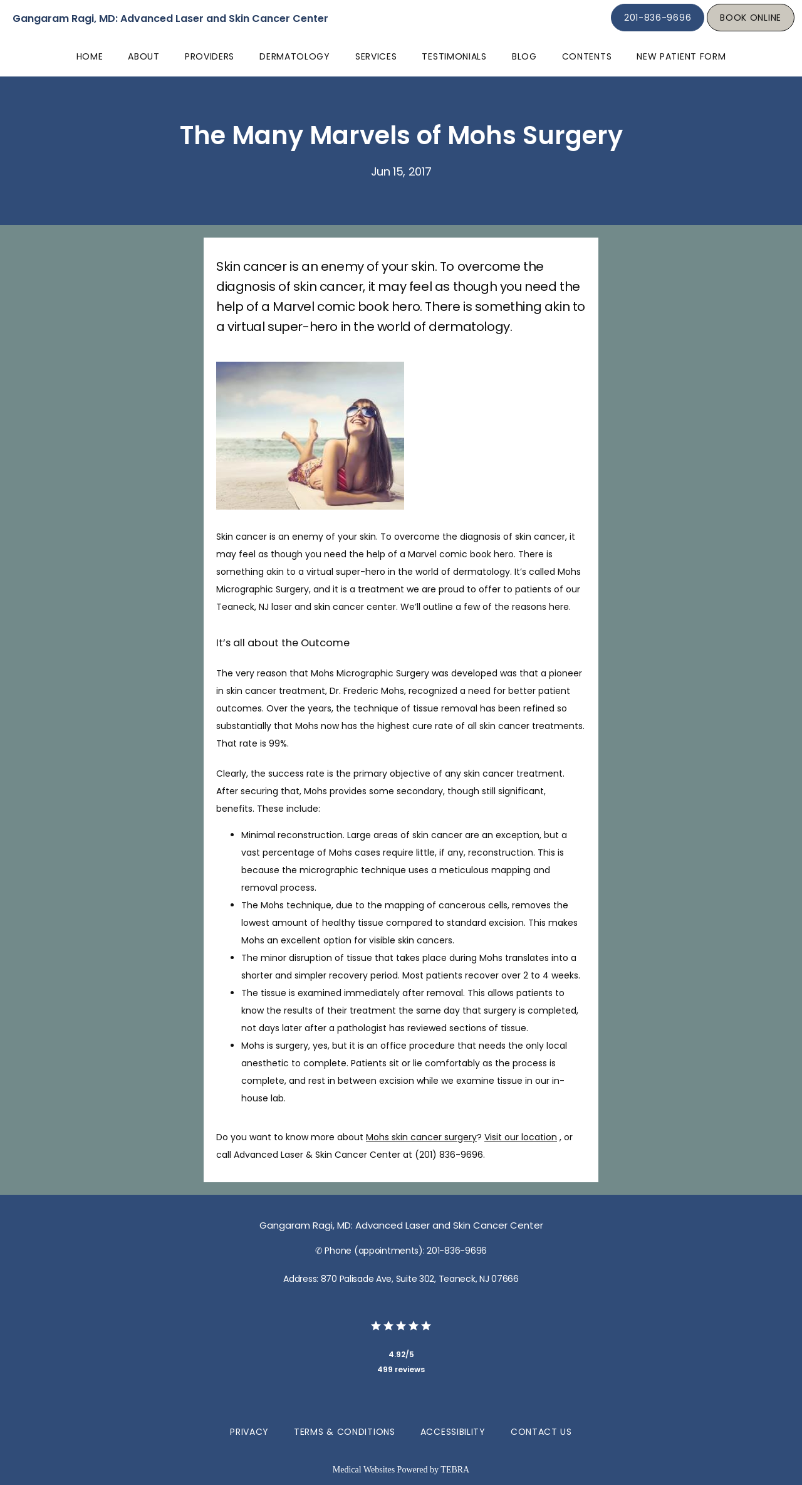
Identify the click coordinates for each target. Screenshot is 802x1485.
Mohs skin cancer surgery (421, 1137)
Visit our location (520, 1137)
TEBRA (454, 1469)
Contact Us (541, 1431)
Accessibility (453, 1431)
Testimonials (454, 56)
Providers (209, 56)
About (144, 56)
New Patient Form (681, 56)
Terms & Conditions (344, 1431)
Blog (524, 56)
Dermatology (294, 56)
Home (89, 56)
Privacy (249, 1431)
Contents (587, 56)
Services (376, 56)
